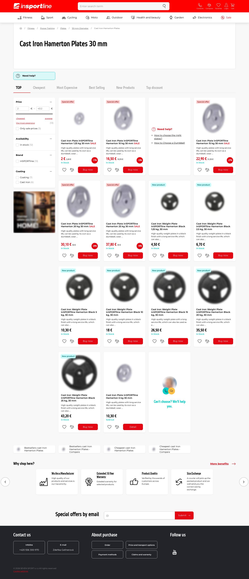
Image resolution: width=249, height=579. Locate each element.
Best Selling (97, 87)
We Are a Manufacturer (63, 473)
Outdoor (114, 17)
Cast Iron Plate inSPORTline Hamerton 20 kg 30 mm (78, 225)
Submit (184, 515)
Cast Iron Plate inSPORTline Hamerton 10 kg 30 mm (123, 142)
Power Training (47, 28)
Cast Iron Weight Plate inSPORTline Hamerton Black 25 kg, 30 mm (78, 398)
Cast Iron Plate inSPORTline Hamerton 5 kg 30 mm (122, 396)
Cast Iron (27, 182)
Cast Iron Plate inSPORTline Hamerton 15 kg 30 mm (213, 142)
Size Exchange (194, 473)
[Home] (21, 28)
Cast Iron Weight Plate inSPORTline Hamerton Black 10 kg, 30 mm (124, 312)
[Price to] (43, 108)
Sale (226, 17)
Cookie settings (20, 571)
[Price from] (22, 108)
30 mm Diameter (80, 28)
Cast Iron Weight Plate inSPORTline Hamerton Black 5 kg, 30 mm (79, 312)
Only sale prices (30, 128)
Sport (47, 17)
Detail (133, 426)
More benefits (223, 464)
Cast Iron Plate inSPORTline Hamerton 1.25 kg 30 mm (78, 142)
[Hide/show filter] (51, 102)
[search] (164, 6)
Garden (176, 17)
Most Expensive (67, 87)
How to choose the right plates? (167, 137)
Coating (26, 177)
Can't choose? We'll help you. (169, 404)
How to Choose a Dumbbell (169, 142)
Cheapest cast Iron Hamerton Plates (120, 449)
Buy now (88, 169)
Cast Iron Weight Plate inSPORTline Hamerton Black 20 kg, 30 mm (213, 312)
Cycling (69, 17)
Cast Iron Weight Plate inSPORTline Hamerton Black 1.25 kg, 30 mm (168, 226)
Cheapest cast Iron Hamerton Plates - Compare (165, 449)
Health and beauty (145, 17)
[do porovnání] (72, 170)
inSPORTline (29, 161)
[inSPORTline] (32, 6)
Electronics (202, 17)
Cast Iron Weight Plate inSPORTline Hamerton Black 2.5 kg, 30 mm (213, 226)
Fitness (25, 17)
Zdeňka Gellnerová (63, 547)
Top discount (154, 87)
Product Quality (150, 473)
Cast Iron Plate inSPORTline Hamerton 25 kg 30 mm (123, 225)
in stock (26, 144)
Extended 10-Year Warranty (105, 475)
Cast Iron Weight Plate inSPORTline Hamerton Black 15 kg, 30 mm (169, 312)
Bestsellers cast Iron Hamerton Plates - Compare (76, 449)
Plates (63, 28)
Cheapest (39, 87)
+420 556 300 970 (29, 547)
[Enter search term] (118, 6)
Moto (92, 17)
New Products (125, 87)
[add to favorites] (64, 170)
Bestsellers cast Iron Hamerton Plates (31, 449)
